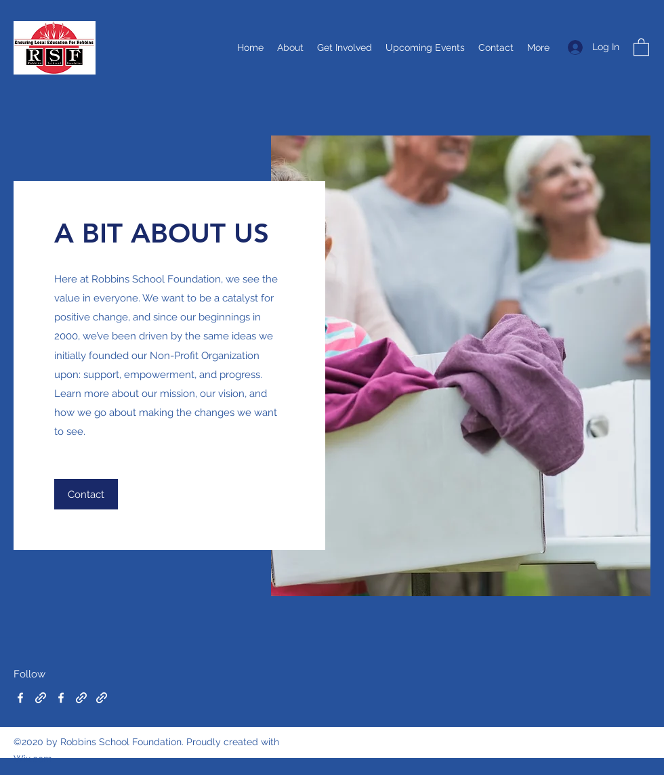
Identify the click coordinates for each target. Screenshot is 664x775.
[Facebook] (20, 698)
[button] (641, 46)
